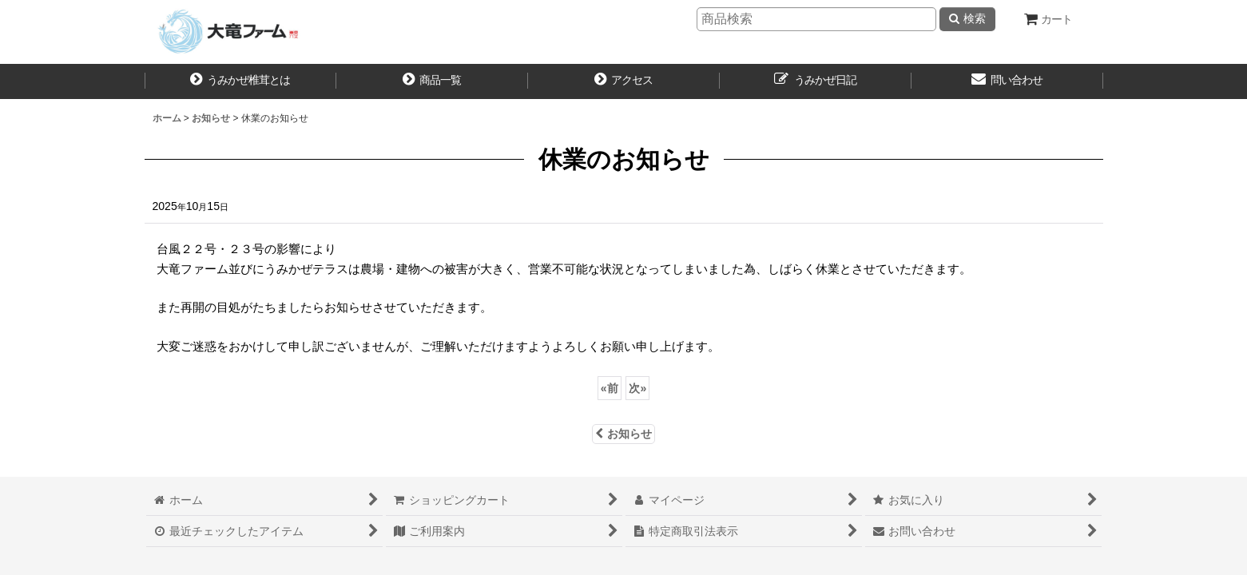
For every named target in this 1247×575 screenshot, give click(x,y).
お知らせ (623, 433)
